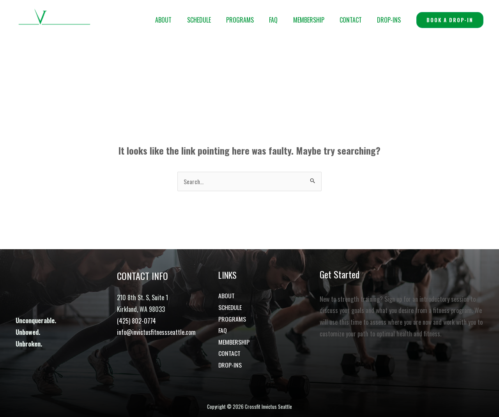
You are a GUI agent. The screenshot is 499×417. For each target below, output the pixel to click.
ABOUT (182, 20)
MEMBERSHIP (315, 20)
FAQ (283, 20)
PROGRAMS (253, 20)
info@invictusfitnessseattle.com (156, 332)
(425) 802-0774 (136, 321)
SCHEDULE (214, 20)
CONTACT (355, 20)
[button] (449, 20)
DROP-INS (390, 20)
